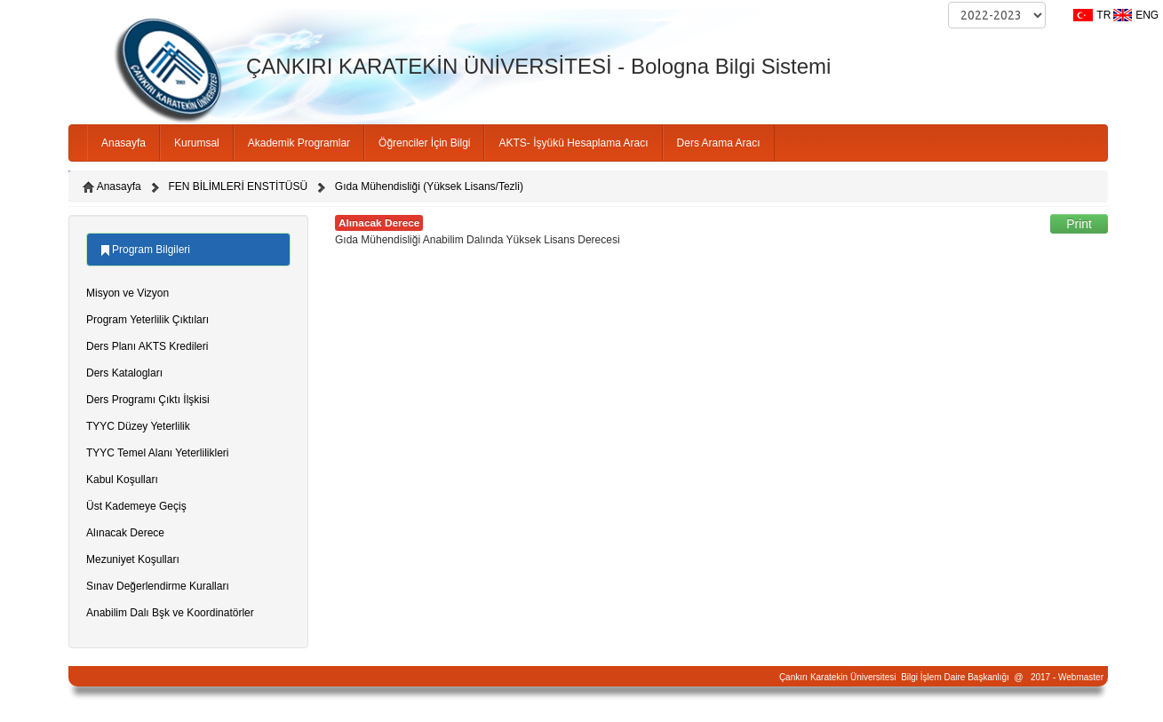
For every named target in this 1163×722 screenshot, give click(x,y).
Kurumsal (196, 143)
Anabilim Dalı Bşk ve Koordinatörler (170, 613)
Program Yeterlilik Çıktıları (147, 319)
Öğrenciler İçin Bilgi (424, 143)
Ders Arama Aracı (719, 143)
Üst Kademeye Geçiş (136, 506)
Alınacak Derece (125, 533)
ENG (1147, 15)
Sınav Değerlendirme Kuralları (157, 586)
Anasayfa (123, 143)
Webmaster (1080, 677)
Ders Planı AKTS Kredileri (147, 346)
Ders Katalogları (124, 373)
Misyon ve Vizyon (127, 293)
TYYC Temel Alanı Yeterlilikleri (157, 453)
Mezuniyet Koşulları (132, 559)
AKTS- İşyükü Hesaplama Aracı (573, 143)
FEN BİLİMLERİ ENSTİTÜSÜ (237, 186)
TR (1103, 15)
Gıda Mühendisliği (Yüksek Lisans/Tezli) (429, 186)
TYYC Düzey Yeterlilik (138, 426)
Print (1079, 224)
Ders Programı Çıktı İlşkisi (148, 399)
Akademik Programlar (299, 143)
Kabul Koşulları (122, 479)
